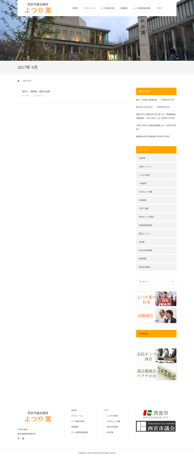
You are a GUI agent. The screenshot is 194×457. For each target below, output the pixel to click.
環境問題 (142, 259)
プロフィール (89, 8)
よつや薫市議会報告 (142, 8)
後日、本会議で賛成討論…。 (148, 100)
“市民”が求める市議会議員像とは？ (151, 125)
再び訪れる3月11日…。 (146, 107)
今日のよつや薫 (145, 192)
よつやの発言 (36, 96)
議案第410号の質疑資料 (146, 136)
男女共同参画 (144, 267)
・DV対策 (108, 432)
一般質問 (142, 183)
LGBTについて (145, 167)
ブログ (159, 8)
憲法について (144, 233)
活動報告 (124, 8)
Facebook (143, 333)
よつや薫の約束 (107, 8)
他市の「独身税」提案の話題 (36, 91)
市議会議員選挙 (145, 225)
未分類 (142, 242)
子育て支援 (143, 208)
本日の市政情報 (145, 250)
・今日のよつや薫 (111, 421)
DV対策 (142, 158)
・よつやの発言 (110, 416)
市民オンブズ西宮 (146, 217)
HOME (75, 8)
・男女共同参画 (110, 427)
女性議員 (142, 200)
